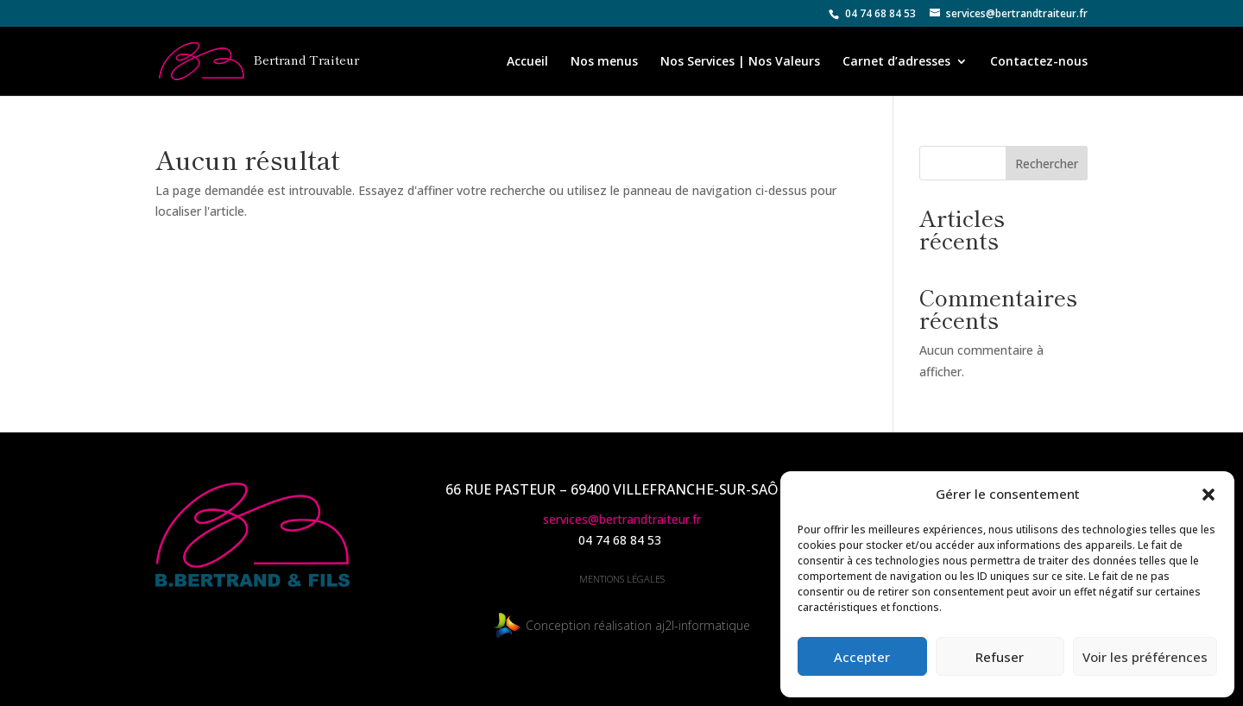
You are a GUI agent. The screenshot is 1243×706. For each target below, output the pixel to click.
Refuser (999, 656)
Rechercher (1046, 163)
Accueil (527, 62)
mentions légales (622, 578)
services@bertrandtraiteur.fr (622, 519)
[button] (1208, 494)
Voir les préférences (1145, 656)
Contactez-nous (1039, 62)
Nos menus (604, 62)
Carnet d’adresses (896, 62)
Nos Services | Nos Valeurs (740, 62)
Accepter (862, 656)
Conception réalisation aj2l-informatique (622, 626)
